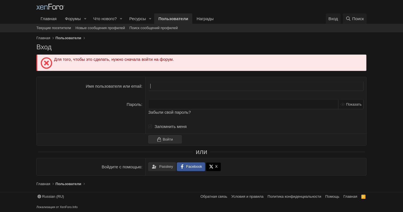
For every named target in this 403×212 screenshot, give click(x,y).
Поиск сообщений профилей (153, 28)
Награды (205, 18)
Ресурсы (137, 18)
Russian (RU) (51, 196)
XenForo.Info (69, 207)
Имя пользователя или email (113, 86)
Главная (49, 18)
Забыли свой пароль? (169, 112)
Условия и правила (247, 196)
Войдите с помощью (121, 166)
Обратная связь (213, 196)
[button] (85, 18)
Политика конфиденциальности (294, 196)
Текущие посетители (53, 28)
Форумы (73, 18)
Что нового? (105, 18)
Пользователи (173, 18)
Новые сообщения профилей (100, 28)
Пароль (134, 104)
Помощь (332, 196)
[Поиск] (355, 18)
